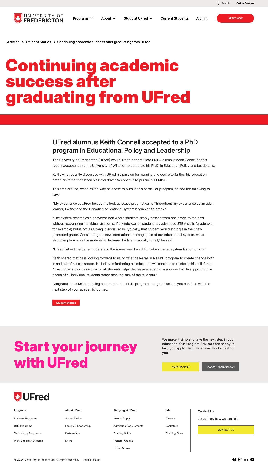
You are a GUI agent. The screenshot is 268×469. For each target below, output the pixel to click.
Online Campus (245, 3)
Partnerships (72, 433)
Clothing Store (174, 433)
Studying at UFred (124, 410)
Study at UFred (136, 18)
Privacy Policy (91, 459)
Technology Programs (27, 433)
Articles (13, 42)
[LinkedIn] (246, 459)
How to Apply (121, 418)
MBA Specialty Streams (28, 440)
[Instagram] (240, 459)
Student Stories (38, 42)
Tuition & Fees (121, 448)
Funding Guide (122, 433)
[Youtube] (252, 459)
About (106, 18)
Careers (170, 418)
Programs (81, 18)
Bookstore (172, 425)
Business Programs (25, 418)
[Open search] (222, 3)
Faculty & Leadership (78, 425)
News (68, 440)
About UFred (73, 410)
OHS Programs (23, 425)
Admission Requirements (128, 425)
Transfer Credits (123, 440)
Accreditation (73, 418)
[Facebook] (234, 459)
